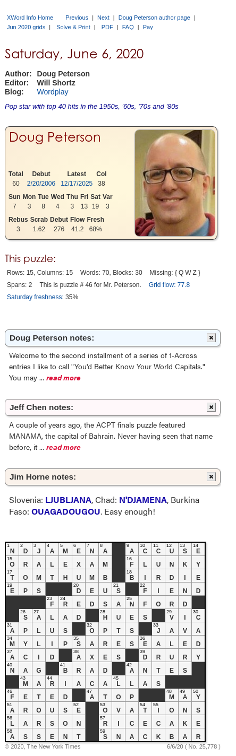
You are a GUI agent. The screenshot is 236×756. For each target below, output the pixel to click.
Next (103, 17)
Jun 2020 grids (26, 27)
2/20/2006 (41, 183)
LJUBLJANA (68, 499)
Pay (148, 27)
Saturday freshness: (35, 297)
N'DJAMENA (143, 499)
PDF (107, 27)
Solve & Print (73, 27)
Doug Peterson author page (154, 17)
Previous (76, 17)
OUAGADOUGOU (65, 511)
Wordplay (53, 92)
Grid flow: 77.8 (169, 285)
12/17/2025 (76, 183)
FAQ (128, 27)
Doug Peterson (55, 137)
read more (63, 377)
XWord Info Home (30, 17)
